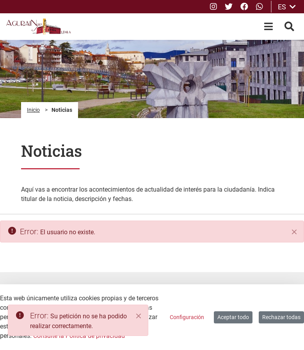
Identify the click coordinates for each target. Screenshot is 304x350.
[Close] (138, 316)
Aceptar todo (233, 317)
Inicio (33, 110)
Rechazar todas (281, 317)
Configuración (187, 317)
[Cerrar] (294, 232)
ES (287, 7)
